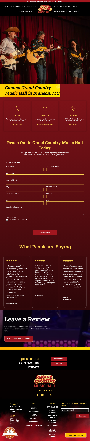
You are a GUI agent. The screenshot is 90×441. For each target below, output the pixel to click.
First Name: (10, 166)
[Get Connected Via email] (47, 395)
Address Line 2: (12, 180)
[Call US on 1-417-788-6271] (58, 1)
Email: (49, 200)
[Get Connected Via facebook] (38, 395)
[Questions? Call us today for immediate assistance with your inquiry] (59, 364)
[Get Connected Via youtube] (42, 395)
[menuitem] (8, 6)
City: (8, 187)
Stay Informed (11, 217)
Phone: (9, 200)
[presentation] (19, 224)
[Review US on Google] (68, 321)
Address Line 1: (12, 173)
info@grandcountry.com (45, 124)
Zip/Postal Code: (12, 193)
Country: (49, 193)
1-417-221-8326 (17, 125)
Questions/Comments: (14, 207)
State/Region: (51, 187)
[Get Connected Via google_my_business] (51, 395)
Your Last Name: (52, 166)
